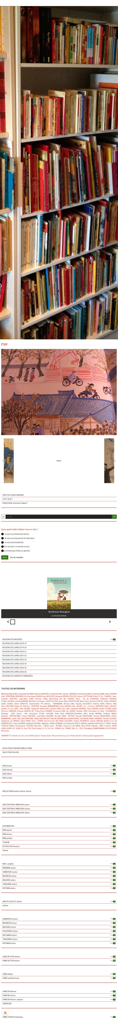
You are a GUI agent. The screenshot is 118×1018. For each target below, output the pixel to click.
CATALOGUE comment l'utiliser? (14, 503)
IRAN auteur (59, 830)
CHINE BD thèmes (59, 991)
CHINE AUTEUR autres (59, 961)
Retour (59, 461)
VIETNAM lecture (59, 943)
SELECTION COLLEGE (10, 752)
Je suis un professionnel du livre (15, 534)
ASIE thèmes (59, 770)
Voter (5, 557)
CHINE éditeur (59, 974)
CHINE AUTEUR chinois (59, 957)
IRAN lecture (59, 834)
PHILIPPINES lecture (59, 931)
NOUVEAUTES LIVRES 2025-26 (14, 672)
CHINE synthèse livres (59, 978)
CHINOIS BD (7, 1004)
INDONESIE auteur (59, 876)
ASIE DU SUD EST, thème (59, 901)
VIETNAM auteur (59, 888)
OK (114, 517)
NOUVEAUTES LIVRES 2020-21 (14, 652)
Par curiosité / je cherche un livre (15, 546)
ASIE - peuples (59, 864)
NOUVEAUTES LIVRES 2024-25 (14, 668)
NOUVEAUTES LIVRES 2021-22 (14, 656)
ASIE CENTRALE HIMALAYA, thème (59, 813)
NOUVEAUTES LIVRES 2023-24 (14, 664)
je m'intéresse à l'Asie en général (15, 551)
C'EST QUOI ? (7, 499)
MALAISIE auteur (59, 880)
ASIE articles (7, 778)
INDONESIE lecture (59, 923)
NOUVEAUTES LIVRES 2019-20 (14, 647)
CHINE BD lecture (59, 995)
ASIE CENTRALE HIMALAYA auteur (59, 805)
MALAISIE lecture (59, 927)
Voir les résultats (16, 557)
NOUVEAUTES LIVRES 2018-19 (14, 643)
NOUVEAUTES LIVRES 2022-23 (14, 660)
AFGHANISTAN (59, 826)
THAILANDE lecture (59, 939)
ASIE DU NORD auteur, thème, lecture (59, 791)
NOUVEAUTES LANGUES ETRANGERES (17, 676)
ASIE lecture (59, 766)
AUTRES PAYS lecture (59, 846)
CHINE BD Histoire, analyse (59, 1000)
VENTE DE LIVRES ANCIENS (13, 495)
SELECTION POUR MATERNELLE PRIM (17, 748)
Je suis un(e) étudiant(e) (12, 542)
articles (5, 850)
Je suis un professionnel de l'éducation (18, 538)
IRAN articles (59, 838)
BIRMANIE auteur (59, 868)
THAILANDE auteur (59, 884)
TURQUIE (59, 842)
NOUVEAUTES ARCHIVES (59, 639)
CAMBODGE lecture (59, 919)
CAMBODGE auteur (59, 872)
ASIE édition (59, 774)
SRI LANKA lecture (59, 935)
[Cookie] (5, 1013)
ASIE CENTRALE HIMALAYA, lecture (59, 809)
